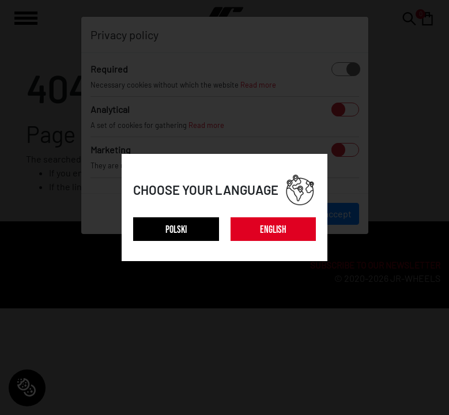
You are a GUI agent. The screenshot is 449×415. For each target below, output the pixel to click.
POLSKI (176, 230)
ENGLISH (273, 230)
